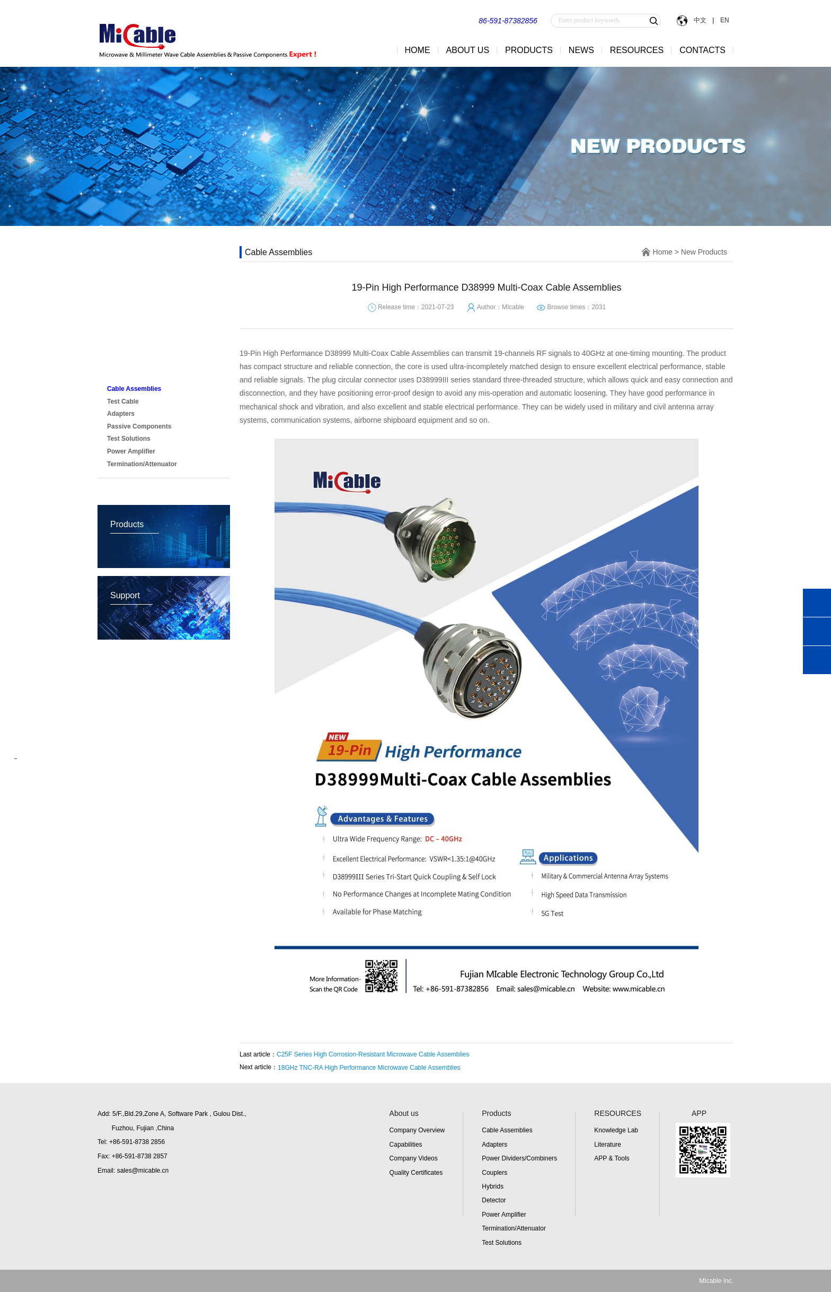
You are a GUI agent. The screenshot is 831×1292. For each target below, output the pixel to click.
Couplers (494, 1172)
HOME (417, 50)
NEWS (581, 50)
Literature (607, 1144)
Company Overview (417, 1130)
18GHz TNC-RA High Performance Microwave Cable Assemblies (369, 1067)
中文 (700, 20)
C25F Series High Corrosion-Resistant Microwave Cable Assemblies (373, 1054)
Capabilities (406, 1144)
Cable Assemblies (507, 1130)
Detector (494, 1200)
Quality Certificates (416, 1172)
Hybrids (492, 1186)
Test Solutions (501, 1242)
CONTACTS (702, 50)
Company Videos (414, 1158)
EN (724, 20)
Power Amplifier (504, 1214)
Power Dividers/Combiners (519, 1158)
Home (663, 252)
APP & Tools (611, 1158)
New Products (136, 367)
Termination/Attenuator (514, 1228)
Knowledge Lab (616, 1130)
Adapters (494, 1144)
